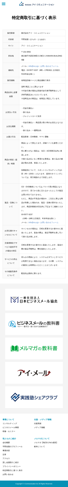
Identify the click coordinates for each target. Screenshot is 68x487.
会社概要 (6, 442)
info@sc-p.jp (34, 66)
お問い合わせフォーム (49, 66)
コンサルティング (10, 423)
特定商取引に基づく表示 (12, 470)
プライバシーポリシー (12, 466)
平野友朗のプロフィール (12, 446)
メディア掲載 (39, 427)
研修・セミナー (9, 431)
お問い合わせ (8, 474)
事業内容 (6, 450)
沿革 (4, 454)
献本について (39, 446)
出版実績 (37, 423)
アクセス (6, 458)
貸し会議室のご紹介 (11, 462)
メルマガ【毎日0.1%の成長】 (46, 442)
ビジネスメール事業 (11, 427)
